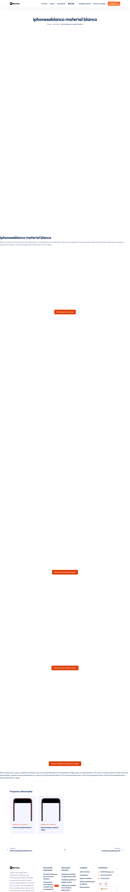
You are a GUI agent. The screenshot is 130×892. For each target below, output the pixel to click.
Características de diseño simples (65, 633)
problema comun (85, 3)
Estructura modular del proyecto (65, 555)
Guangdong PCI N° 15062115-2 (20, 888)
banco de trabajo (99, 3)
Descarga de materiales (65, 312)
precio (52, 3)
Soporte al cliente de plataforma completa (65, 711)
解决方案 (72, 3)
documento (61, 3)
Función (44, 3)
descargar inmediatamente (114, 3)
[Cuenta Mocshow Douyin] (106, 831)
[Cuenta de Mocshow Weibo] (100, 831)
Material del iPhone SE (20, 772)
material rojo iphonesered (22, 775)
